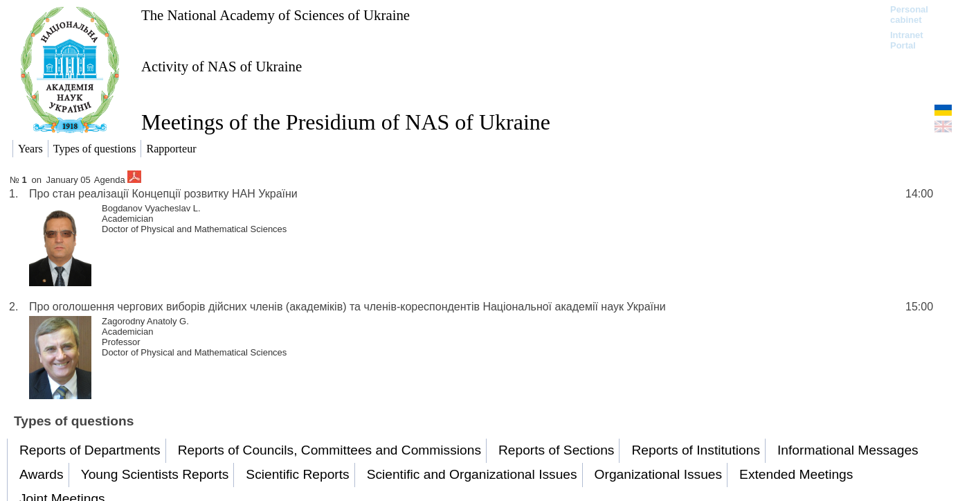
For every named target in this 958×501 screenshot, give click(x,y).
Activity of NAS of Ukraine (221, 66)
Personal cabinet (909, 14)
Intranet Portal (906, 40)
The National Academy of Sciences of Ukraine (275, 15)
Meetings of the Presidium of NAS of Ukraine (345, 121)
